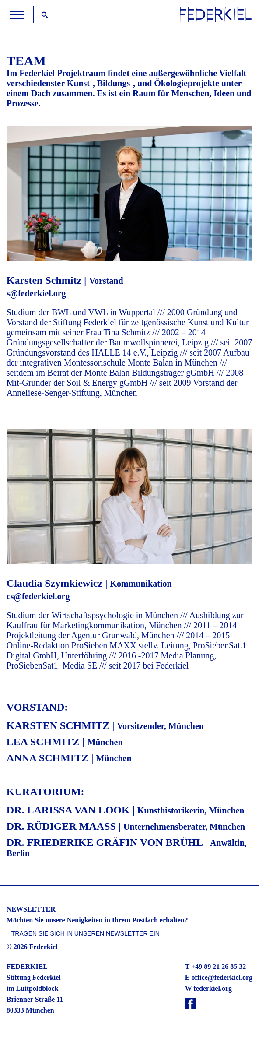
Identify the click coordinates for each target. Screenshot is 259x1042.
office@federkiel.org (221, 977)
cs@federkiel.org (38, 596)
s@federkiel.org (36, 293)
